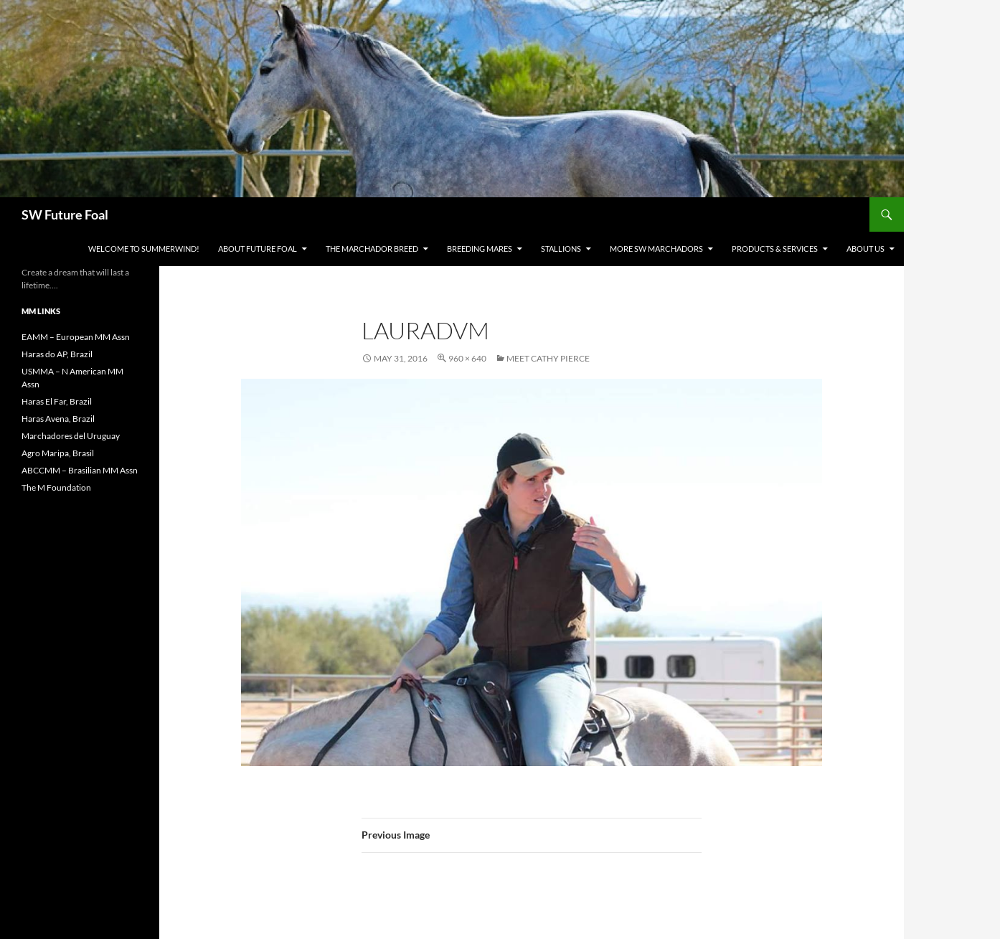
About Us (865, 248)
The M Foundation (56, 487)
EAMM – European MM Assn (76, 336)
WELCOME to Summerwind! (143, 248)
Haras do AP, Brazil (57, 354)
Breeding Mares (479, 248)
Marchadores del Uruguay (71, 435)
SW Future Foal (65, 214)
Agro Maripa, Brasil (58, 453)
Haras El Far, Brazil (57, 401)
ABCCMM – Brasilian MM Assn (80, 470)
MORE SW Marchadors (656, 248)
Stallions (561, 248)
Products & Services (775, 248)
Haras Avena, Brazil (58, 418)
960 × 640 (467, 358)
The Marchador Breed (372, 248)
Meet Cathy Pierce (548, 358)
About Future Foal (257, 248)
